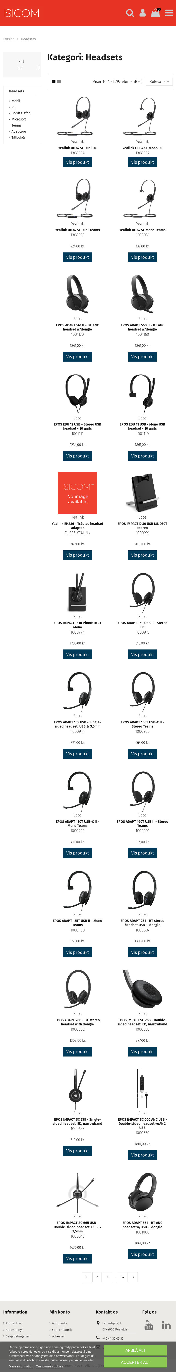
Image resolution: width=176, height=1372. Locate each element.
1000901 (142, 830)
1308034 (78, 153)
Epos (77, 318)
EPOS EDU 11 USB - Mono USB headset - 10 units (142, 426)
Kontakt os (13, 1323)
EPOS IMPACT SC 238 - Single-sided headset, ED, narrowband (77, 1121)
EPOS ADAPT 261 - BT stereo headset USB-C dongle (142, 923)
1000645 (78, 1236)
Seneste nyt (14, 1330)
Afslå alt (135, 1350)
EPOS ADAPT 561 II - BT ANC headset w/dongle (77, 327)
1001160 (142, 334)
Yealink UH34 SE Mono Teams (142, 230)
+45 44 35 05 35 (112, 1338)
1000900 (77, 930)
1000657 (77, 1128)
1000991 (142, 533)
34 (122, 1277)
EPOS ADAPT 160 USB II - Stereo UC (142, 625)
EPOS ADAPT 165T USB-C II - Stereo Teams (142, 724)
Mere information (21, 1366)
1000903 (77, 830)
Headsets (16, 91)
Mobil (16, 101)
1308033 (78, 235)
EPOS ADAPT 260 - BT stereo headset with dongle (77, 1022)
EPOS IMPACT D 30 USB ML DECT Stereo (142, 526)
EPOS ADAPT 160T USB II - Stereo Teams (142, 824)
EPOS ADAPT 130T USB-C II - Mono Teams (77, 824)
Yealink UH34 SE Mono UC (143, 148)
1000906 (142, 731)
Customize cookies (49, 1366)
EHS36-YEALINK (77, 533)
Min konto (59, 1323)
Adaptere (19, 131)
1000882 (77, 1029)
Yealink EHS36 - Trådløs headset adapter (77, 526)
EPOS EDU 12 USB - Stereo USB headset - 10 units (77, 426)
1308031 (142, 235)
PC (13, 107)
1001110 (142, 433)
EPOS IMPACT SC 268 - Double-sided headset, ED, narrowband (142, 1022)
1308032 (142, 153)
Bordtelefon (21, 113)
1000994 (78, 632)
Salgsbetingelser (18, 1336)
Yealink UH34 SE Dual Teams (77, 230)
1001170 (77, 334)
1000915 (142, 632)
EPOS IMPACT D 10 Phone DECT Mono (77, 625)
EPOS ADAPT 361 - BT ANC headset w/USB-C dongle (142, 1225)
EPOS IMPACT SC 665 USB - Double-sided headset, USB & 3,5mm (77, 1227)
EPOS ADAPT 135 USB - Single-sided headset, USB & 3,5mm (77, 724)
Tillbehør (18, 137)
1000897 (142, 930)
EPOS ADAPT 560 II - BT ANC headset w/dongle (142, 327)
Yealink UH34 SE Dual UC (77, 148)
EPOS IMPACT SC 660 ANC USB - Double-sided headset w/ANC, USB (142, 1123)
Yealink (77, 141)
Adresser (58, 1336)
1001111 (77, 433)
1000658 (142, 1029)
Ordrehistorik (62, 1330)
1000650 (142, 1132)
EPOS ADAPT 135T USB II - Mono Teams (77, 923)
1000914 (77, 731)
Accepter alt (135, 1362)
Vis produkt (77, 162)
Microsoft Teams (19, 122)
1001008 (142, 1232)
